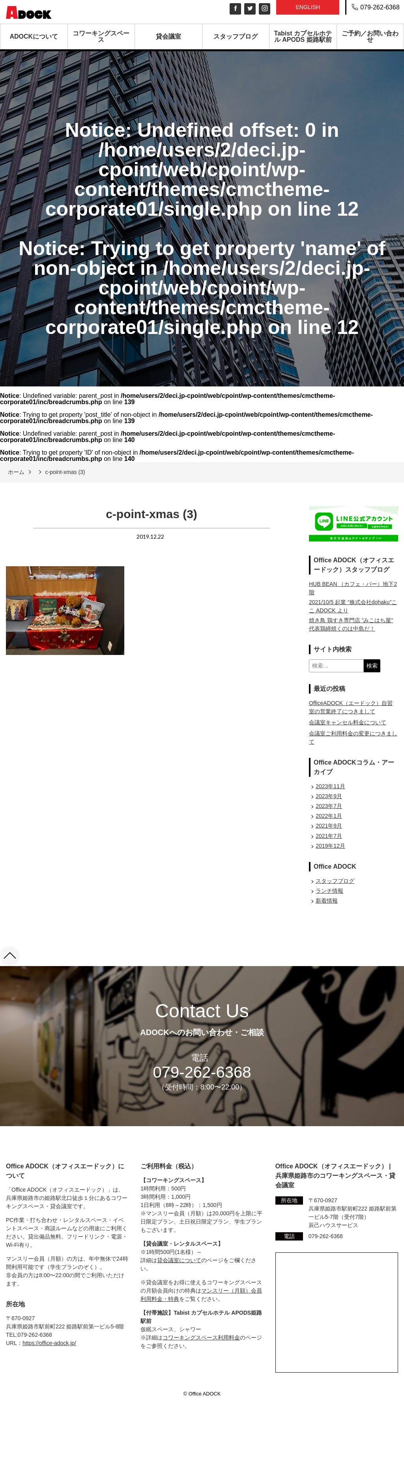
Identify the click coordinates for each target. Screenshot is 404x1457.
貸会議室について (179, 1260)
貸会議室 (168, 36)
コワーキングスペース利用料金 (201, 1337)
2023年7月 (329, 806)
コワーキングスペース (101, 36)
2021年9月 (329, 826)
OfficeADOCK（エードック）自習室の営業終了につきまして (351, 707)
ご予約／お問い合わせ (370, 36)
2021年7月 (329, 836)
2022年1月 (329, 816)
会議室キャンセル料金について (347, 722)
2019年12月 (330, 846)
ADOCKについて (33, 36)
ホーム (16, 472)
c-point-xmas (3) (65, 472)
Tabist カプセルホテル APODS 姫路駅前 (303, 36)
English (308, 7)
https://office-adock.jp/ (49, 1343)
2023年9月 (329, 796)
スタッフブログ (235, 36)
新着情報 (327, 900)
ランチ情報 (329, 891)
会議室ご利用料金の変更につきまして (353, 737)
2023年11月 (330, 786)
